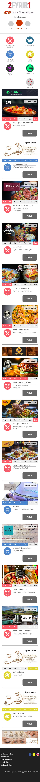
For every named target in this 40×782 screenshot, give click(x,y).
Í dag (11, 29)
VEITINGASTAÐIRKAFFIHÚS (10, 46)
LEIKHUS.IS (30, 87)
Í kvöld (28, 29)
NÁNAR (29, 133)
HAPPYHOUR (10, 74)
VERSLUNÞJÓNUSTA (10, 60)
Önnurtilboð (30, 60)
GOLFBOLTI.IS (30, 73)
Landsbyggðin (29, 45)
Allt (19, 28)
